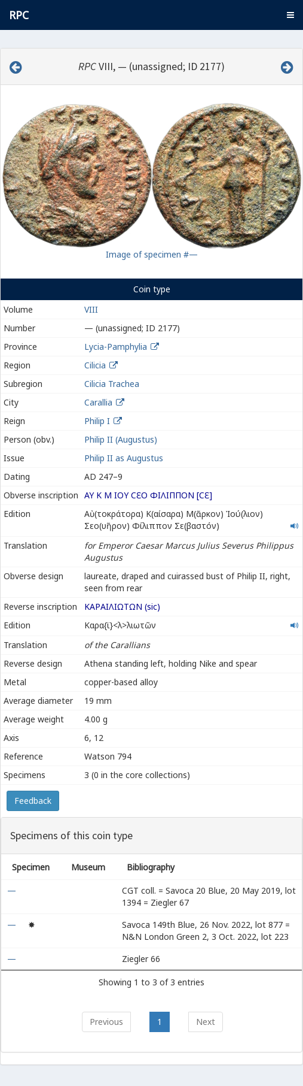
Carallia (98, 402)
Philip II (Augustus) (120, 439)
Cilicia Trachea (111, 383)
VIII (91, 309)
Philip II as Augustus (123, 458)
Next (205, 1021)
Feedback (32, 800)
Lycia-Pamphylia (115, 346)
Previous (106, 1021)
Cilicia (95, 365)
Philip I (97, 420)
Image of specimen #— (152, 254)
